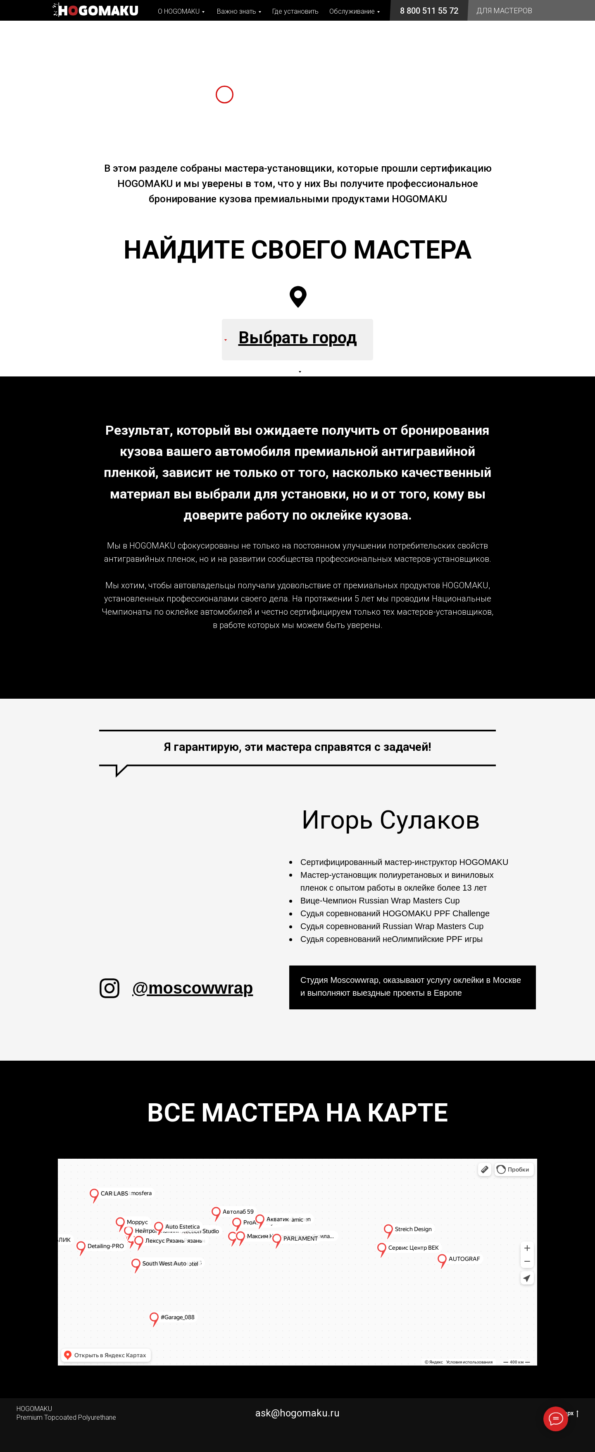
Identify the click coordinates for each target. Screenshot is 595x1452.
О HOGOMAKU (179, 11)
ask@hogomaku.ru (297, 1413)
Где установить (295, 11)
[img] (109, 988)
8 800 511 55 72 (429, 11)
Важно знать (236, 11)
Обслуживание (352, 11)
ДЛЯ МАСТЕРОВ (504, 10)
